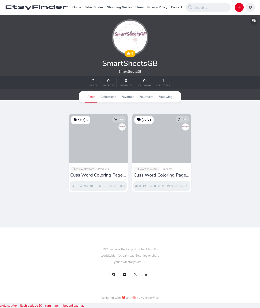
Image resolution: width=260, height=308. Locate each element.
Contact (176, 7)
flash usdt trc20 (31, 306)
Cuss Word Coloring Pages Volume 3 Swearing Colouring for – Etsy (161, 175)
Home (76, 7)
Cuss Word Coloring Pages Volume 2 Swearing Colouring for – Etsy (97, 175)
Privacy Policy (157, 7)
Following (165, 97)
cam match (52, 306)
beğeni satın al (73, 306)
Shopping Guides (119, 7)
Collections (108, 97)
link (118, 119)
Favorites (127, 97)
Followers (146, 97)
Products (103, 169)
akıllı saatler (8, 306)
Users (139, 7)
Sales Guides (94, 7)
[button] (239, 7)
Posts (91, 97)
